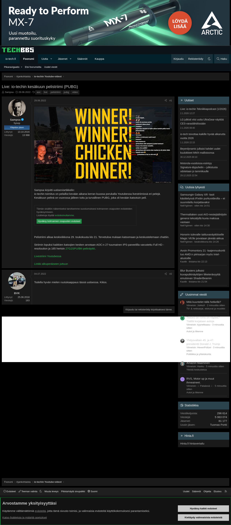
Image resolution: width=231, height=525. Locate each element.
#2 (170, 273)
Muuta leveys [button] (52, 491)
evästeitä (40, 510)
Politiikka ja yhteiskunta (198, 354)
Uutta (44, 58)
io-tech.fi (10, 58)
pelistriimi (55, 92)
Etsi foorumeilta (33, 67)
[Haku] (221, 58)
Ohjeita (207, 491)
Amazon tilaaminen (198, 362)
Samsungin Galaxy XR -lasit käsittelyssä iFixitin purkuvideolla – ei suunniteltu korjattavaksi (202, 198)
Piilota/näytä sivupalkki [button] (73, 491)
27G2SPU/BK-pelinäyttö (80, 248)
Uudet (186, 491)
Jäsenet (62, 58)
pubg (66, 92)
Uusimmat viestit (196, 294)
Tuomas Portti (218, 424)
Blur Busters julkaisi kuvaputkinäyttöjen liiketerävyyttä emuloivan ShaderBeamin (200, 274)
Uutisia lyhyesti (195, 187)
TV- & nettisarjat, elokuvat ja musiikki (205, 308)
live (45, 92)
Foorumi (28, 58)
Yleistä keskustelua (196, 369)
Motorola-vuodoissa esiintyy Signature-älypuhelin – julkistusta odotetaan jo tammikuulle (199, 167)
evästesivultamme (64, 215)
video (75, 92)
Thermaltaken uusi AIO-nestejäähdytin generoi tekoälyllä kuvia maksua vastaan (203, 218)
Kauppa (99, 58)
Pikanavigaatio (12, 67)
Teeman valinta (28, 491)
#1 (170, 100)
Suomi (92, 491)
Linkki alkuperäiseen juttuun (51, 263)
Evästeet (9, 491)
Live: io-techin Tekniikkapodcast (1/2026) (203, 109)
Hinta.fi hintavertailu (192, 443)
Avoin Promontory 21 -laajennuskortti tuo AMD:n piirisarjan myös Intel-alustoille (202, 254)
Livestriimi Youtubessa (47, 256)
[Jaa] (165, 100)
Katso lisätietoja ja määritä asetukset (24, 517)
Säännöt (82, 58)
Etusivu (218, 491)
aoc (39, 92)
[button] (51, 58)
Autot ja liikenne (194, 331)
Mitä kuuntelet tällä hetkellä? (203, 301)
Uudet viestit (50, 67)
